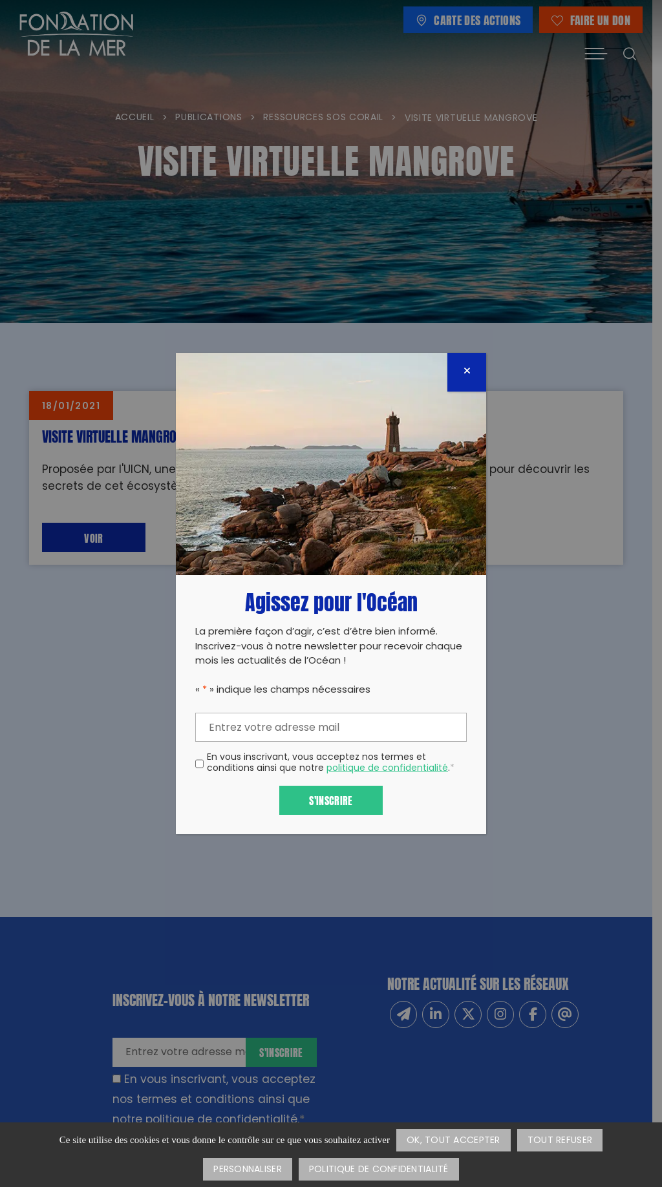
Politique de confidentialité (379, 1169)
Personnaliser (247, 1169)
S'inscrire (330, 799)
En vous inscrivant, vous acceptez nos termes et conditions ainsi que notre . (330, 764)
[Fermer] (466, 372)
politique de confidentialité (387, 768)
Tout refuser (560, 1140)
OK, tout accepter (453, 1140)
